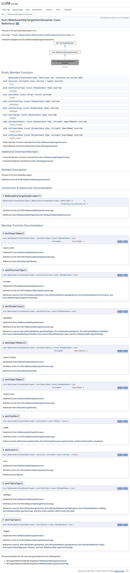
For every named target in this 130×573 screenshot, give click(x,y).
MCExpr (30, 94)
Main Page (6, 10)
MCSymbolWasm (40, 88)
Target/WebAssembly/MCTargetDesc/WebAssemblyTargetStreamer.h (43, 35)
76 (18, 504)
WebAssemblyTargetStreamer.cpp (38, 210)
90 (18, 540)
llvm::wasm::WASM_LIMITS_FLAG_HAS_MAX (56, 511)
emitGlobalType (15, 101)
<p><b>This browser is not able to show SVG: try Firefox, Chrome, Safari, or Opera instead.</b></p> (65, 53)
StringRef (58, 121)
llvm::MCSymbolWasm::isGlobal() (94, 331)
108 (18, 257)
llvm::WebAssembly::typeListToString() (56, 547)
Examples (67, 10)
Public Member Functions (108, 18)
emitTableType (15, 108)
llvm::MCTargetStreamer (47, 146)
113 (18, 436)
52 (18, 470)
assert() (15, 295)
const (29, 88)
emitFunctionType (16, 88)
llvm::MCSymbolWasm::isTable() (92, 508)
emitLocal (13, 81)
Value (38, 94)
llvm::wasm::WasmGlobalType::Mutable (20, 334)
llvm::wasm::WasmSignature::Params (19, 547)
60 (16, 179)
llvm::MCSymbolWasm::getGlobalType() (37, 331)
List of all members (123, 18)
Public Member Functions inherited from (34, 142)
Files (59, 10)
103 (18, 403)
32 (18, 210)
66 (18, 327)
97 (18, 366)
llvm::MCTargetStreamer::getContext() (56, 441)
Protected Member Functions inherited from (35, 157)
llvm (3, 14)
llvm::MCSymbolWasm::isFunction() (94, 295)
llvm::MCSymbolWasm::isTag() (91, 544)
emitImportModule (16, 121)
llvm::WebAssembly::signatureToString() (20, 297)
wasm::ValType (37, 81)
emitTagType (14, 115)
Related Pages (17, 10)
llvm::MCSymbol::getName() (24, 261)
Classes (50, 10)
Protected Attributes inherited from (27, 161)
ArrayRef (24, 81)
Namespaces (37, 10)
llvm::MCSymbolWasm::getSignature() (61, 295)
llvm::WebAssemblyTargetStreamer (52, 142)
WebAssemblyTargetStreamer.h (36, 179)
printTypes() (17, 474)
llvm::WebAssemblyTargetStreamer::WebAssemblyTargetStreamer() (41, 215)
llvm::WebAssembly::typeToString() (88, 334)
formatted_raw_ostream (66, 78)
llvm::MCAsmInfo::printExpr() (90, 441)
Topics (27, 10)
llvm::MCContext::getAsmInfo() (25, 441)
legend (65, 67)
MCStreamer (45, 78)
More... (35, 30)
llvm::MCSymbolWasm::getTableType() (61, 508)
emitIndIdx (13, 94)
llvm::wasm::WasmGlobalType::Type (53, 334)
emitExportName (15, 135)
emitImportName (15, 128)
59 (18, 290)
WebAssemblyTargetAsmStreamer (20, 14)
